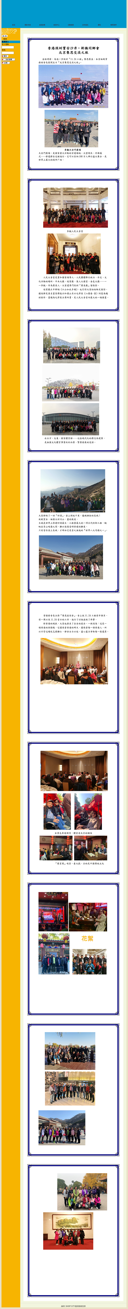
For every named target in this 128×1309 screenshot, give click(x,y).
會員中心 (57, 25)
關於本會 (28, 25)
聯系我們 (113, 25)
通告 (99, 25)
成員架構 (42, 25)
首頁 (13, 25)
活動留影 (71, 25)
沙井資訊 (85, 25)
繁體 (5, 39)
